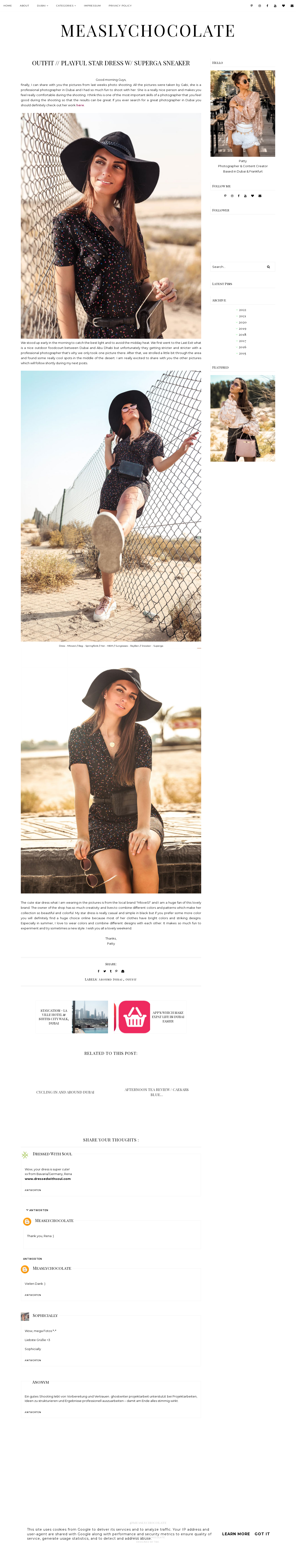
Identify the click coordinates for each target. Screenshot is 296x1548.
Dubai (41, 5)
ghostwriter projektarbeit (130, 1396)
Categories (65, 5)
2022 (242, 309)
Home (7, 5)
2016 (243, 347)
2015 (242, 353)
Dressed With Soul (52, 1153)
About (24, 5)
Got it (262, 1534)
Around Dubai (110, 979)
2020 (243, 322)
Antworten (33, 1190)
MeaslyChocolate (148, 30)
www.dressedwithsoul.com (48, 1179)
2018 (243, 334)
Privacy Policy (120, 5)
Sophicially (45, 1315)
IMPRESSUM (92, 5)
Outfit (131, 979)
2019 (243, 328)
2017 (242, 340)
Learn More (236, 1534)
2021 (242, 316)
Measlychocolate (54, 1220)
